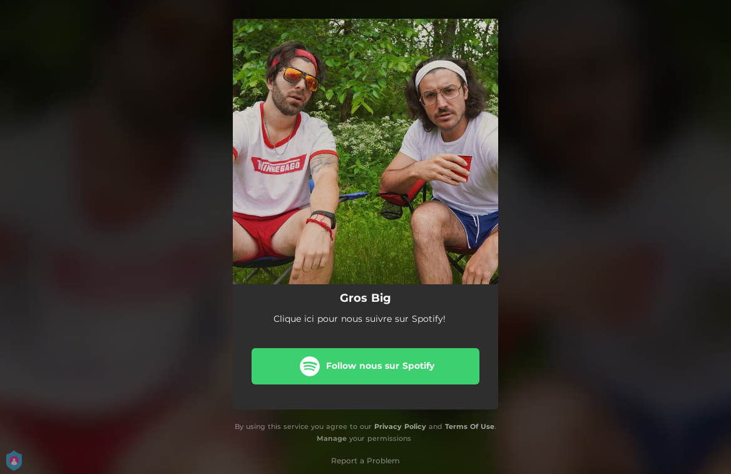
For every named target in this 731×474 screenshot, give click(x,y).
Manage (332, 438)
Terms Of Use (469, 426)
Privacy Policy (400, 426)
